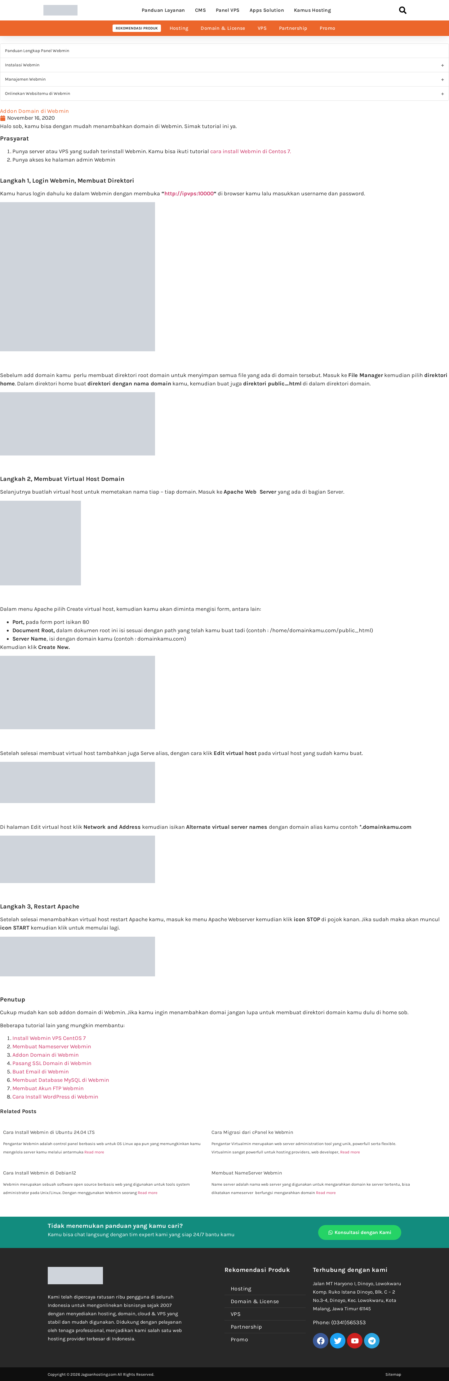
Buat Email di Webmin (40, 1071)
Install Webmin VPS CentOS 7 (49, 1038)
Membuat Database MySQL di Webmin (60, 1080)
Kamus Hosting (312, 10)
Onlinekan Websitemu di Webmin (37, 93)
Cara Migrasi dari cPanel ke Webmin (252, 1132)
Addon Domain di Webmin (45, 1054)
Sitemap (393, 1374)
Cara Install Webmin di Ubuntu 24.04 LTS (49, 1132)
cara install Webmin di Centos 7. (251, 151)
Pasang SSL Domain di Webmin (51, 1063)
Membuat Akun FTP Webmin (48, 1088)
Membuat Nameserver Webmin (51, 1046)
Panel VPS (228, 10)
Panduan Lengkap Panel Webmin (37, 50)
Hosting (179, 28)
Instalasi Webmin (22, 65)
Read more (94, 1152)
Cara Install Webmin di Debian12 (39, 1173)
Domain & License (223, 28)
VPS (262, 28)
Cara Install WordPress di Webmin (55, 1096)
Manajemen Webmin (25, 79)
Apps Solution (267, 10)
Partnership (293, 28)
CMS (200, 10)
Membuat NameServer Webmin (246, 1173)
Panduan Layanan (163, 10)
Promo (327, 28)
